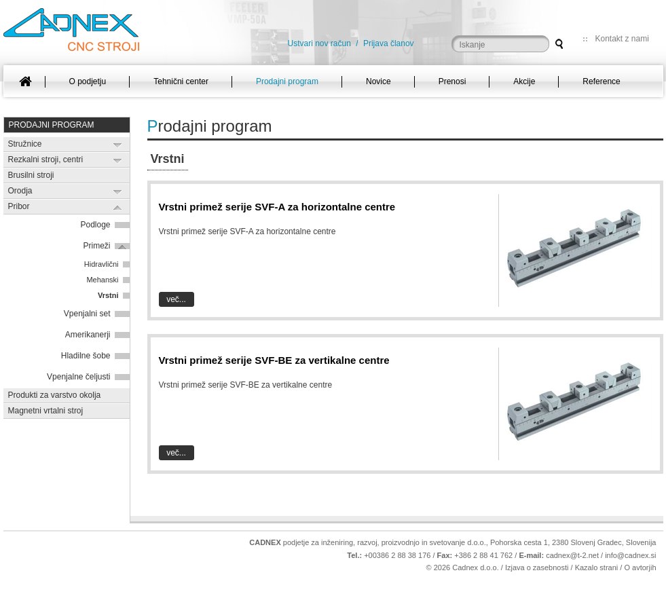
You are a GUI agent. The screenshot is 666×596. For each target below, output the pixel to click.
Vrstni (108, 295)
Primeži (96, 245)
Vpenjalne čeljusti (78, 376)
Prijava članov (388, 43)
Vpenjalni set (87, 313)
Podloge (95, 224)
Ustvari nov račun (319, 43)
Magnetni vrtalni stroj (46, 410)
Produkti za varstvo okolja (54, 395)
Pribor (19, 206)
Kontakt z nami (622, 38)
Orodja (20, 190)
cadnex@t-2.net (572, 555)
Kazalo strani (596, 567)
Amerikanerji (88, 334)
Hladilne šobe (86, 355)
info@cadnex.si (630, 555)
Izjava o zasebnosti (537, 567)
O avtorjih (640, 567)
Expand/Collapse (118, 145)
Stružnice (25, 144)
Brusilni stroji (31, 175)
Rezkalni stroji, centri (46, 159)
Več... (176, 299)
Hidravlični (101, 264)
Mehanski (102, 280)
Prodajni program (51, 125)
